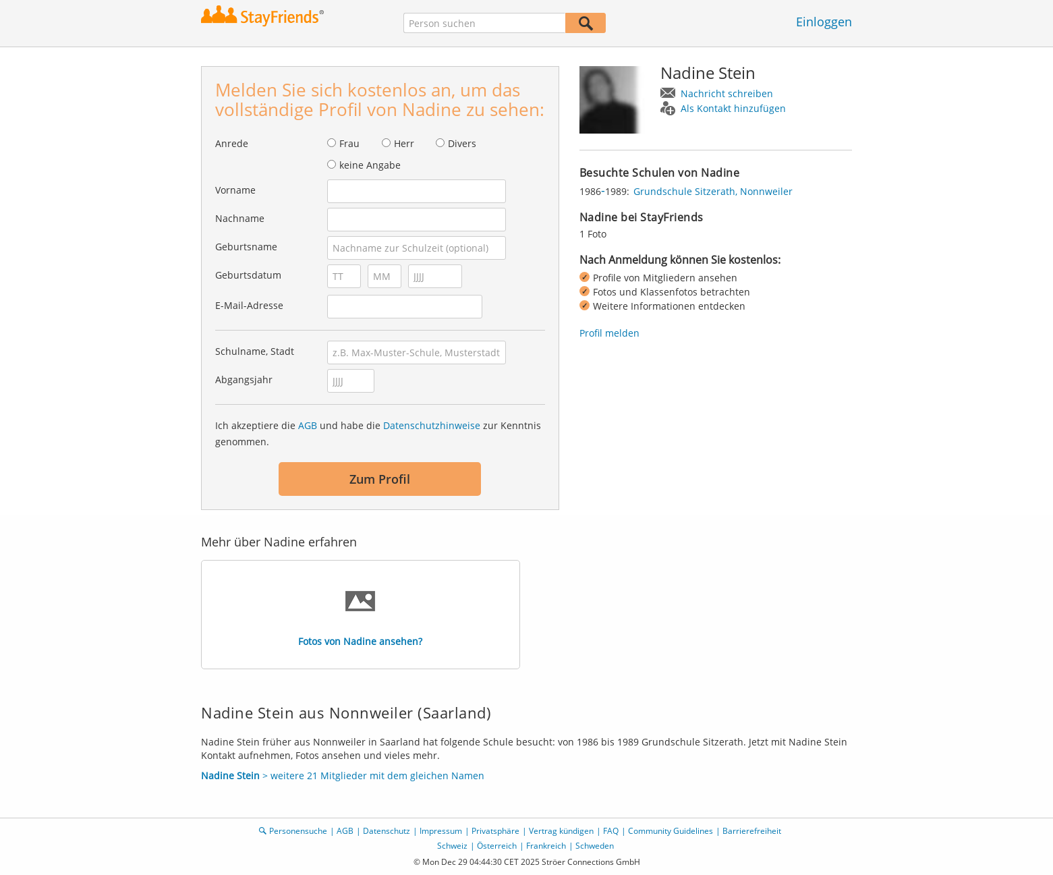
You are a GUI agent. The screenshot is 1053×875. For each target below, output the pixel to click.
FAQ (611, 831)
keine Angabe (370, 165)
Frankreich (546, 845)
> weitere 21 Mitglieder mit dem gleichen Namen (342, 775)
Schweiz (452, 845)
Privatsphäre (495, 831)
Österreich (497, 845)
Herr (404, 143)
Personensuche (298, 831)
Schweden (594, 845)
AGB (307, 425)
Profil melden (609, 333)
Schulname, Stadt (254, 351)
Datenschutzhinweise (431, 425)
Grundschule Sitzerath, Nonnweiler (713, 191)
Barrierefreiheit (751, 831)
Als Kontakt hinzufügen (733, 108)
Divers (462, 143)
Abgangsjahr (244, 379)
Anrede (231, 143)
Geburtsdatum (248, 275)
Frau (349, 143)
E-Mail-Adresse (249, 305)
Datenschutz (386, 831)
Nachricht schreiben (727, 93)
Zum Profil (379, 479)
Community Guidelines (670, 831)
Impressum (441, 831)
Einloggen (824, 21)
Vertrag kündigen (561, 831)
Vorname (235, 190)
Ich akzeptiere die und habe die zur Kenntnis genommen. (378, 433)
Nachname (239, 218)
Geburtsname (246, 246)
